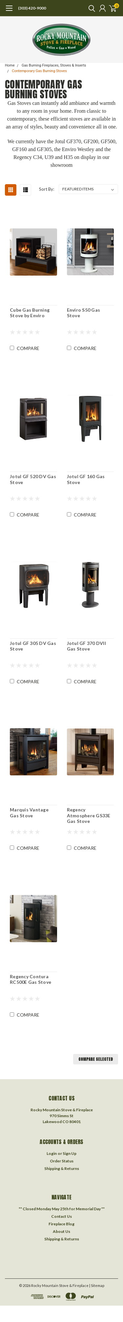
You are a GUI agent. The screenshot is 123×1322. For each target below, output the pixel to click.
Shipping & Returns (61, 1168)
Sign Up (69, 1153)
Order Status (61, 1160)
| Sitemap (96, 1285)
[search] (90, 8)
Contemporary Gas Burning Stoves (39, 71)
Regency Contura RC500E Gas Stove (30, 979)
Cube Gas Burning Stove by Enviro (30, 313)
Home (10, 65)
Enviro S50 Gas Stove (83, 313)
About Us (61, 1231)
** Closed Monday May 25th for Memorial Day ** (62, 1208)
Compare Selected (95, 1059)
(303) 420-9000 (32, 8)
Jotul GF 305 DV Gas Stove (33, 646)
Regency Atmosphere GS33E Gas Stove (89, 815)
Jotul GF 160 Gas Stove (86, 479)
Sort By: (46, 189)
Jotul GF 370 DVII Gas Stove (86, 646)
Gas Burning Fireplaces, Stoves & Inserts (54, 65)
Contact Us (61, 1216)
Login (52, 1153)
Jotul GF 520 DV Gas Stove (33, 479)
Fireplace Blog (61, 1223)
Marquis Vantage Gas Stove (29, 812)
